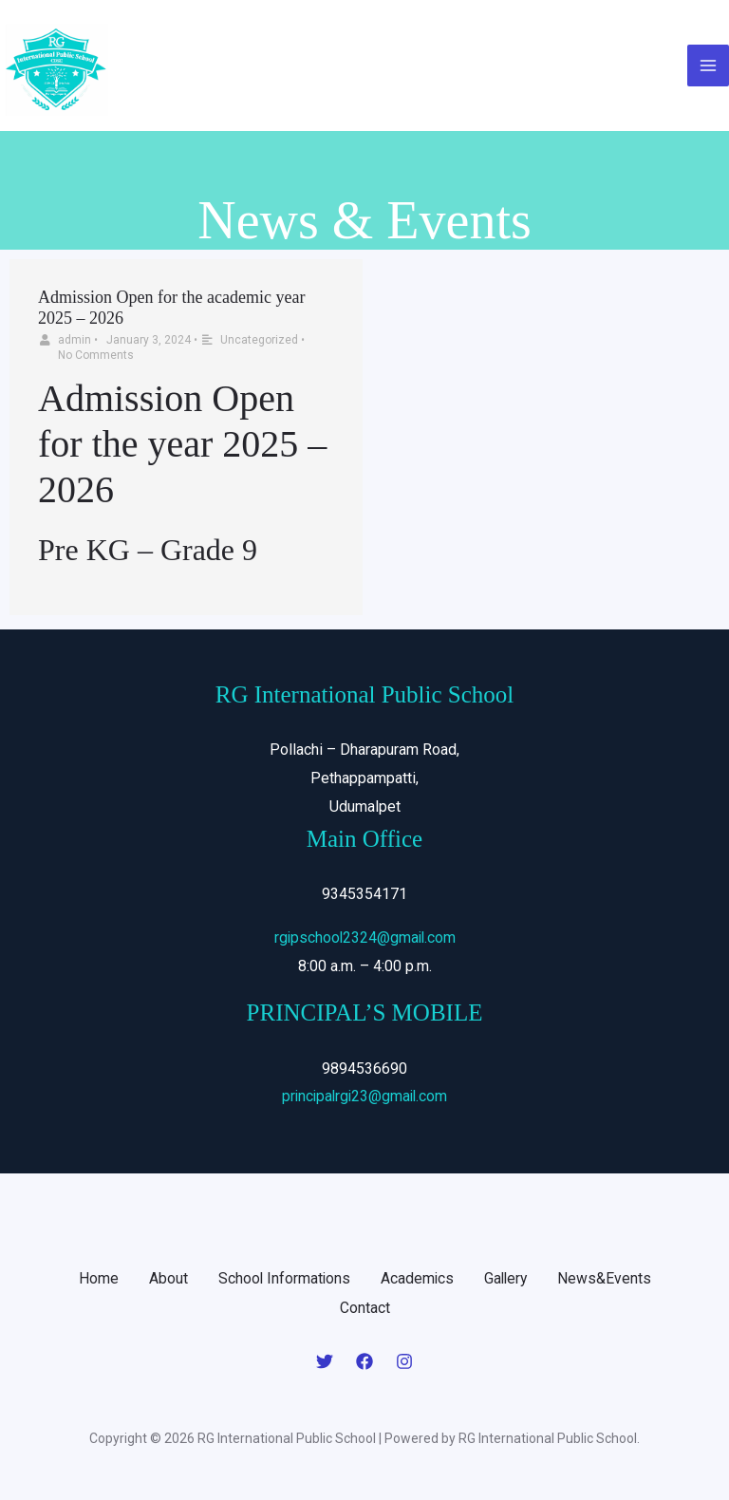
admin (74, 343)
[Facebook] (364, 1363)
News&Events (607, 1281)
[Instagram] (404, 1363)
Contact (365, 1310)
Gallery (507, 1281)
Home (96, 1281)
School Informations (282, 1281)
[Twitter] (324, 1363)
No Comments (96, 358)
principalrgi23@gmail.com (364, 1100)
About (165, 1281)
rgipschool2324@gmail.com (365, 940)
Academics (417, 1281)
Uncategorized (259, 343)
